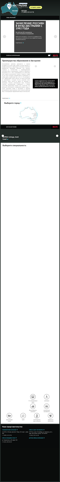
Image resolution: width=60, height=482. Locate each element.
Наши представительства (12, 426)
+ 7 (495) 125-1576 (7, 435)
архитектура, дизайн (9, 420)
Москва (15, 11)
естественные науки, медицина (37, 420)
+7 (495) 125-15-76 (27, 12)
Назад (3, 136)
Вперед (57, 136)
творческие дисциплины (50, 420)
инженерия (46, 400)
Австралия (19, 5)
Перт (20, 116)
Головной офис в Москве (9, 430)
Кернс (32, 109)
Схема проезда (14, 11)
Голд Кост (35, 115)
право (23, 419)
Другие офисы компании (36, 438)
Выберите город (12, 103)
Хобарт (33, 122)
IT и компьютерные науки (32, 401)
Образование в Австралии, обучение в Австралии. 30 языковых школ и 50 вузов (20, 7)
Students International (23, 3)
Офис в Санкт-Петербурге (36, 430)
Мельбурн (31, 120)
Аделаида (29, 118)
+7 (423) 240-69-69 (7, 442)
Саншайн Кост (34, 113)
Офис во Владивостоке (8, 438)
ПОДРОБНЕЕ (5, 98)
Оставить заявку (35, 7)
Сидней (35, 117)
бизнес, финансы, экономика (33, 411)
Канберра (33, 118)
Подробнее (19, 43)
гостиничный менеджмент (47, 411)
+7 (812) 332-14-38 (34, 435)
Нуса (35, 112)
